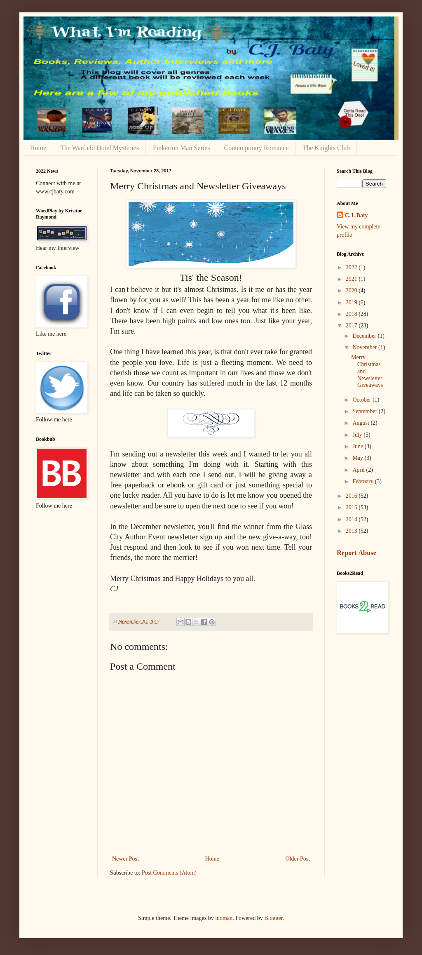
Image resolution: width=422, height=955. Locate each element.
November (365, 347)
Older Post (298, 859)
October (362, 400)
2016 (352, 496)
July (357, 435)
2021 (352, 279)
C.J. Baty (356, 215)
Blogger (273, 918)
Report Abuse (356, 553)
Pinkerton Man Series (181, 147)
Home (38, 147)
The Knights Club (326, 147)
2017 (352, 325)
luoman (223, 918)
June (358, 446)
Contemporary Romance (256, 147)
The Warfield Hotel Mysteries (99, 147)
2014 (352, 519)
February (363, 481)
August (361, 423)
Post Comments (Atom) (169, 873)
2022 (352, 267)
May (358, 458)
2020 (352, 290)
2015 (352, 507)
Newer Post (125, 859)
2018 (352, 314)
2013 (352, 531)
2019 (352, 302)
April (359, 470)
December (364, 336)
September (365, 411)
